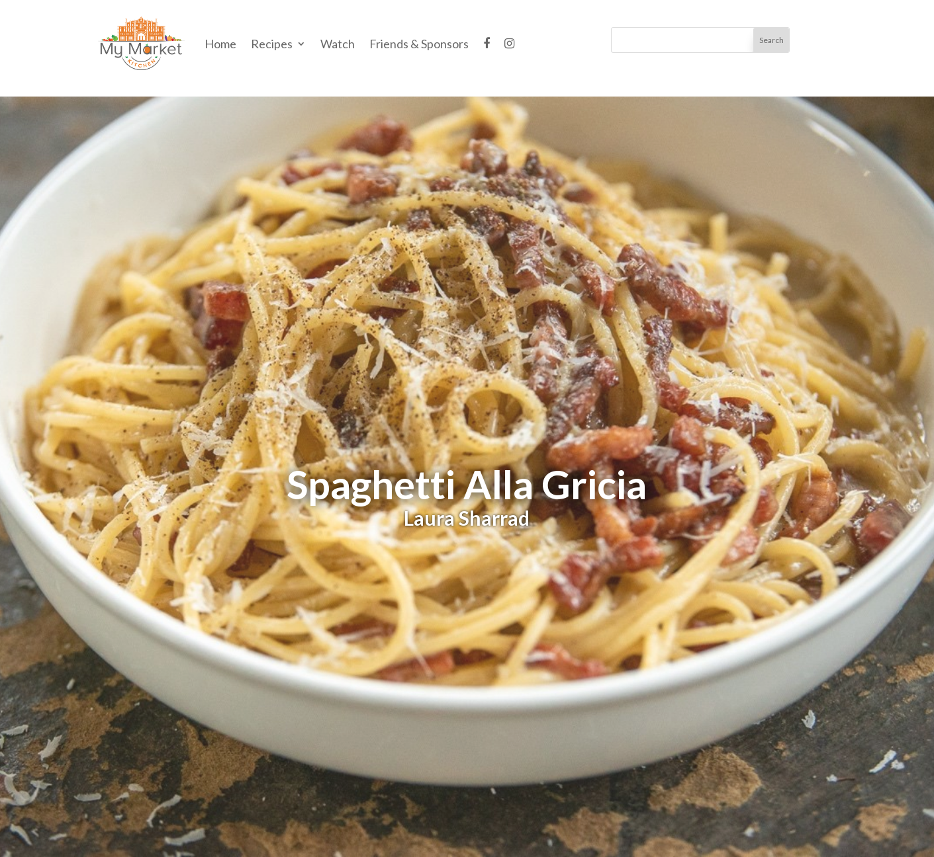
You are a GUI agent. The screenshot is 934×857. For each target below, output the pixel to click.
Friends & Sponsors (419, 43)
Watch (337, 43)
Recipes (272, 43)
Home (220, 43)
